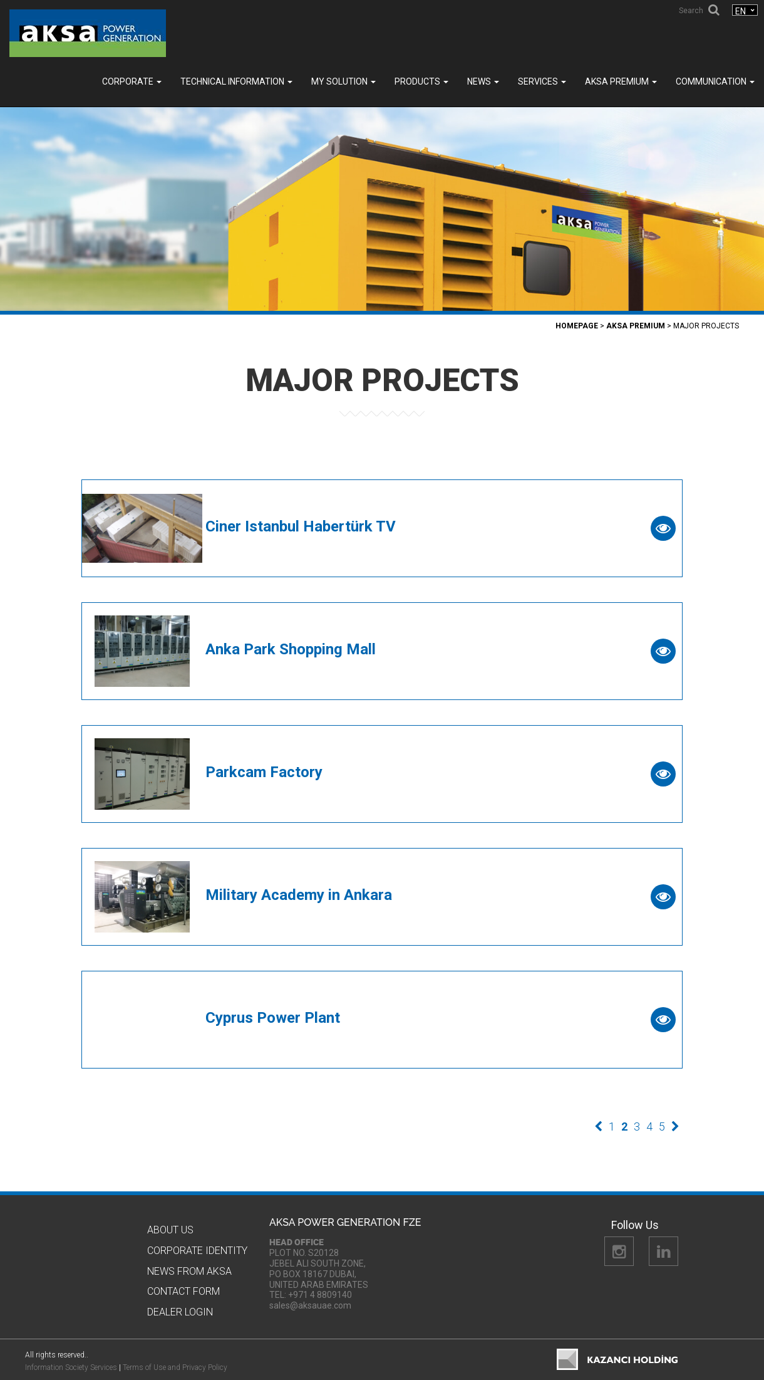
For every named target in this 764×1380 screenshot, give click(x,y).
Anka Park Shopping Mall (290, 649)
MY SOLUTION (343, 81)
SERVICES (542, 81)
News (483, 81)
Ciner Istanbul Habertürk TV (300, 526)
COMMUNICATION (715, 81)
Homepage (576, 325)
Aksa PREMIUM (621, 81)
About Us (170, 1230)
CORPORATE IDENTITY (197, 1251)
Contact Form (183, 1291)
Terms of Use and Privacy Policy (175, 1367)
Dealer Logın (180, 1312)
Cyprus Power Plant (272, 1018)
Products (421, 81)
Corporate (132, 81)
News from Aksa (189, 1271)
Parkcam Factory (264, 772)
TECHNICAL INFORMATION (236, 81)
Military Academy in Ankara (298, 895)
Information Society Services (71, 1367)
